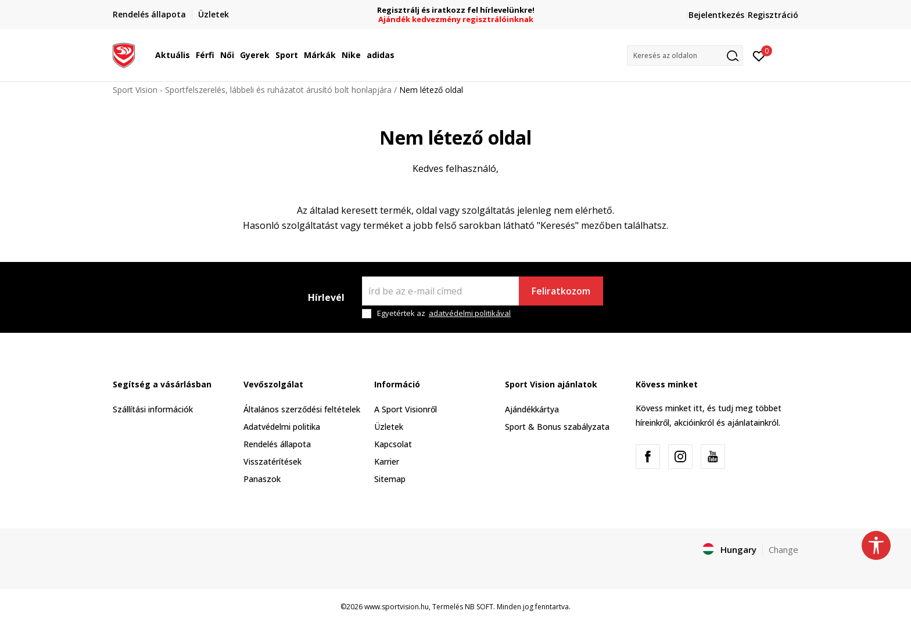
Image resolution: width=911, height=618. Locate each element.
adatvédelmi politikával (470, 313)
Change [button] (783, 549)
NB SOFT (479, 607)
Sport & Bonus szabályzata (557, 426)
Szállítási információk (153, 409)
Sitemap (390, 478)
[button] (685, 55)
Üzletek (388, 426)
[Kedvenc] (759, 55)
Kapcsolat (393, 444)
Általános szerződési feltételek (301, 409)
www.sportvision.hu (396, 607)
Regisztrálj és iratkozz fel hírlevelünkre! (456, 10)
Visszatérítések (272, 461)
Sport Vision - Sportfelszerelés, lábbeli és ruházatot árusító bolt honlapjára (252, 89)
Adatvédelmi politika (281, 426)
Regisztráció (773, 14)
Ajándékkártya (532, 409)
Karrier (386, 461)
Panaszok (262, 478)
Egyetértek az (444, 313)
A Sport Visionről (405, 409)
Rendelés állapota (277, 444)
